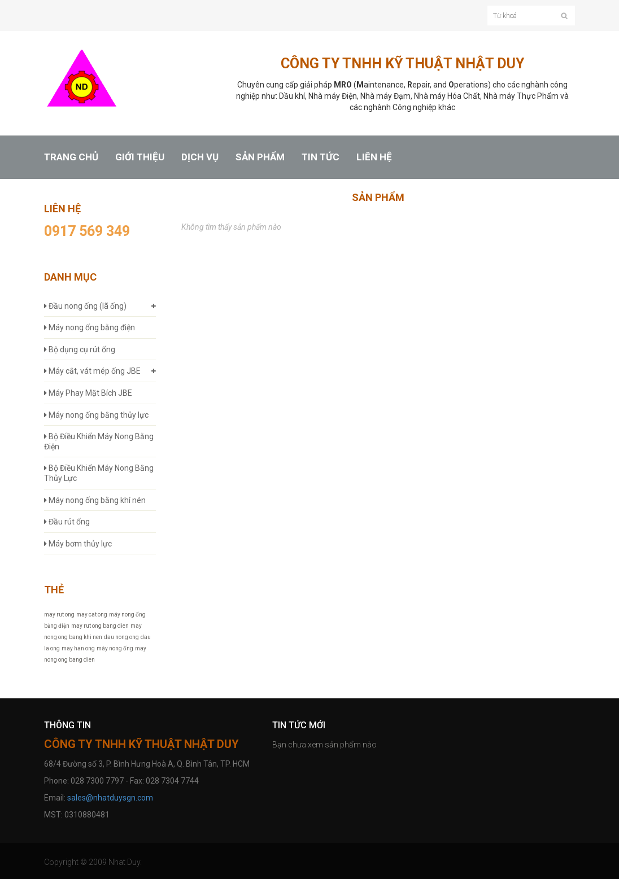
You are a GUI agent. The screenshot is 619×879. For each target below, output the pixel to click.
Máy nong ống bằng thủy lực (96, 414)
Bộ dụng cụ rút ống (79, 349)
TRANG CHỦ (71, 157)
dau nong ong (121, 637)
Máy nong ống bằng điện (89, 327)
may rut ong (59, 614)
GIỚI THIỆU (139, 157)
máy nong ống (115, 648)
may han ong (78, 648)
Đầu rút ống (67, 521)
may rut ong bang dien (100, 626)
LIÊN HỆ (374, 157)
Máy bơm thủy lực (78, 543)
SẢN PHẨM (260, 157)
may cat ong (91, 614)
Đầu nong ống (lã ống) (85, 306)
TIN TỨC (320, 157)
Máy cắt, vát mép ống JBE (92, 370)
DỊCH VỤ (200, 157)
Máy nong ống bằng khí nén (95, 500)
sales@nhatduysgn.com (110, 797)
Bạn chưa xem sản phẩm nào (324, 744)
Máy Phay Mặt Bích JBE (88, 392)
